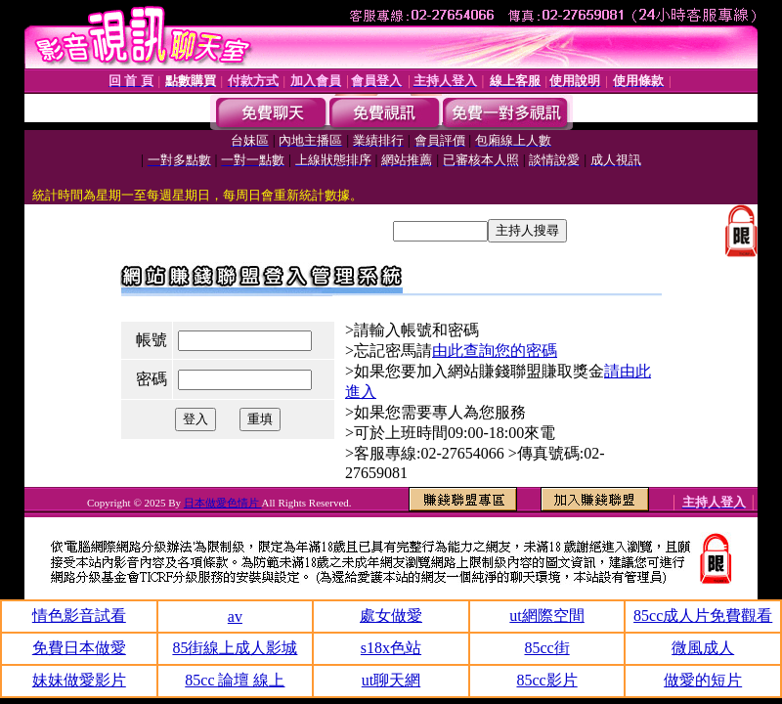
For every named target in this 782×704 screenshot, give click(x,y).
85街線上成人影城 (234, 647)
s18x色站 (391, 647)
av (235, 616)
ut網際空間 (546, 615)
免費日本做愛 (79, 647)
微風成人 (703, 647)
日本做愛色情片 (223, 502)
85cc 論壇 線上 (234, 680)
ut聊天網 (391, 680)
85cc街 (546, 647)
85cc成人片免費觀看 (702, 615)
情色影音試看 (79, 615)
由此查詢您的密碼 (494, 350)
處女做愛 (391, 615)
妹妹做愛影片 (79, 680)
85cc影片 (546, 680)
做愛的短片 (703, 680)
